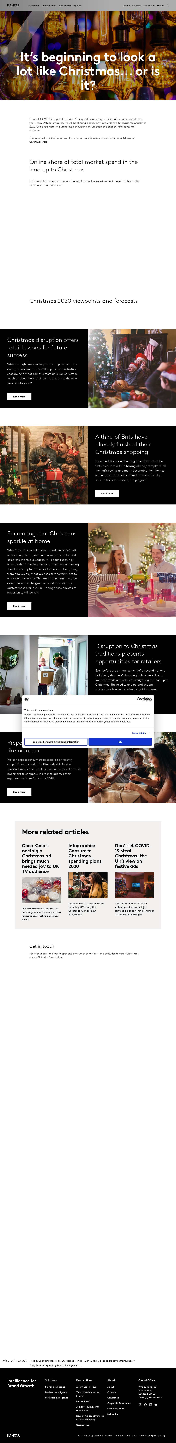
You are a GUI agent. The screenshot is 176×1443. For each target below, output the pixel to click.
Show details (139, 733)
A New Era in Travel (86, 1387)
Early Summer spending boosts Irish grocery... (55, 1365)
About (110, 1387)
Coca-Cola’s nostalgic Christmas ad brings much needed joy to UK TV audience (40, 859)
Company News (115, 1409)
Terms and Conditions (125, 1436)
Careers (111, 1392)
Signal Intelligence (55, 1387)
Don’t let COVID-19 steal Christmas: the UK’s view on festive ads (133, 856)
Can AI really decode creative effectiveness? (110, 1361)
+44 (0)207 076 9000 (151, 1397)
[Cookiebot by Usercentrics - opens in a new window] (139, 699)
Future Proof (83, 1401)
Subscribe (112, 1414)
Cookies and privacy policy (152, 1436)
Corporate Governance (119, 1403)
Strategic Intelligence (56, 1398)
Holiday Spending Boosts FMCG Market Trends (56, 1361)
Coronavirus (82, 1425)
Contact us (113, 1398)
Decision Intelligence (56, 1392)
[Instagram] (140, 1405)
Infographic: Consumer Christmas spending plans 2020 (85, 856)
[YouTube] (150, 1405)
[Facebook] (145, 1405)
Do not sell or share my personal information (56, 742)
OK (120, 742)
